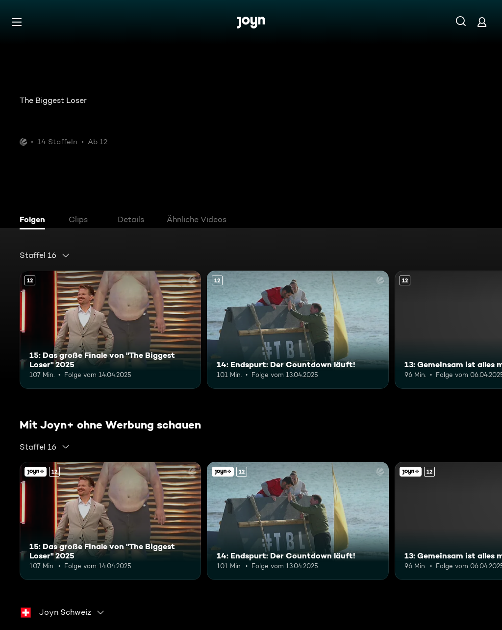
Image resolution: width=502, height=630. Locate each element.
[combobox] (45, 255)
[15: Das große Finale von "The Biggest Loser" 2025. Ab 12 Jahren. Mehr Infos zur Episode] (110, 330)
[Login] (482, 21)
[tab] (35, 220)
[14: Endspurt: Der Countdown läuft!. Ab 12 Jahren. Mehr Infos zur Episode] (297, 330)
